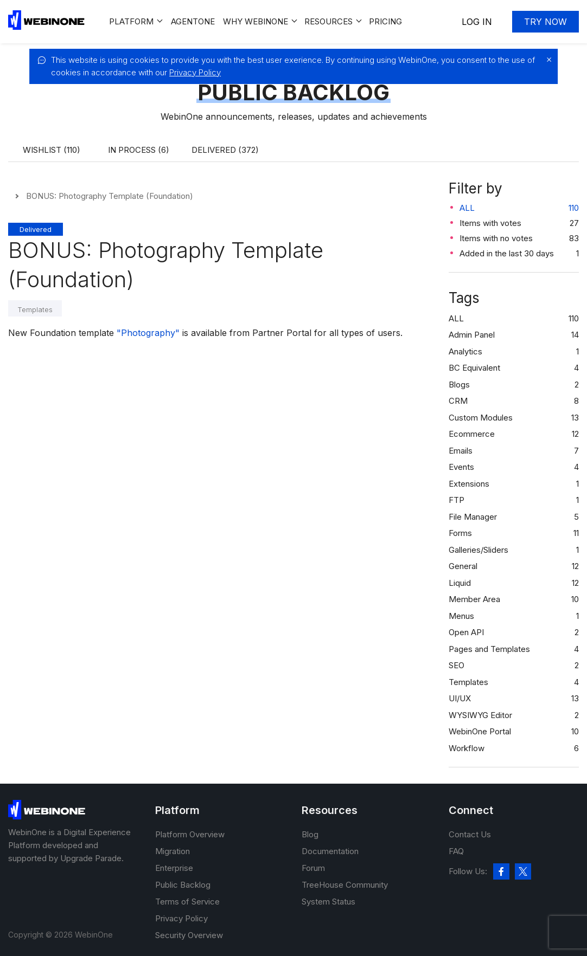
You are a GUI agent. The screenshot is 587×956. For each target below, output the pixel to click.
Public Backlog (182, 885)
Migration (172, 851)
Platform (131, 21)
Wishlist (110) (51, 150)
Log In (477, 21)
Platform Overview (190, 834)
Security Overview (189, 935)
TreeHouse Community (345, 885)
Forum (313, 868)
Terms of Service (187, 901)
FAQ (456, 851)
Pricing (385, 21)
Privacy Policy (195, 72)
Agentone (193, 21)
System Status (328, 901)
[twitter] (523, 871)
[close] (546, 59)
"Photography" (148, 332)
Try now (545, 21)
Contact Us (470, 834)
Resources (328, 21)
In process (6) (138, 150)
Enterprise (174, 868)
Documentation (330, 851)
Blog (310, 834)
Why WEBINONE (255, 21)
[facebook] (501, 871)
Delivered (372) (225, 150)
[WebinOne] (46, 27)
